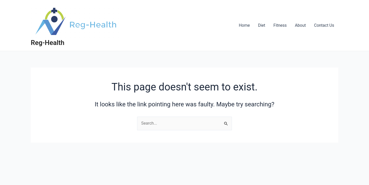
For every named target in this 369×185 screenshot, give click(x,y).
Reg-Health (47, 43)
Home (244, 25)
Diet (261, 25)
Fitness (280, 25)
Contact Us (324, 25)
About (300, 25)
